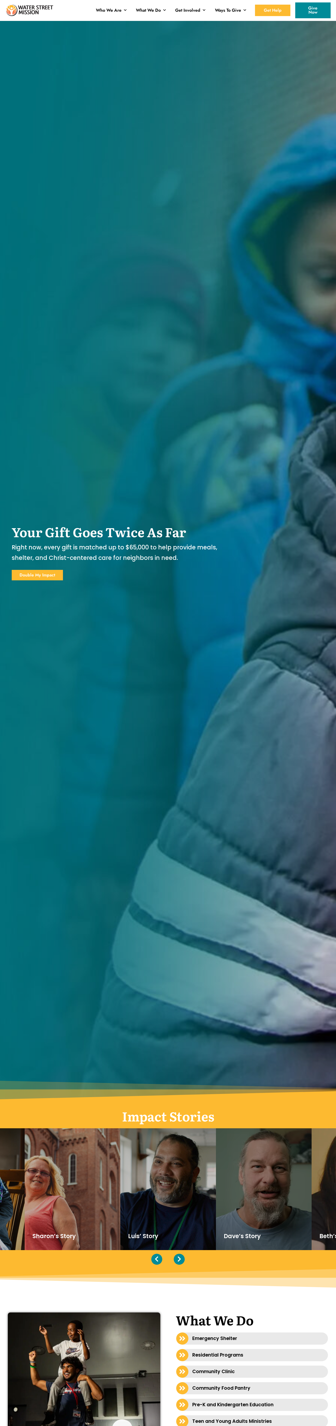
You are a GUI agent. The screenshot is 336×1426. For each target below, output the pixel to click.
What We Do (151, 10)
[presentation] (156, 1259)
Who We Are (111, 10)
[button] (252, 1338)
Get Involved (190, 10)
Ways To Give (230, 10)
